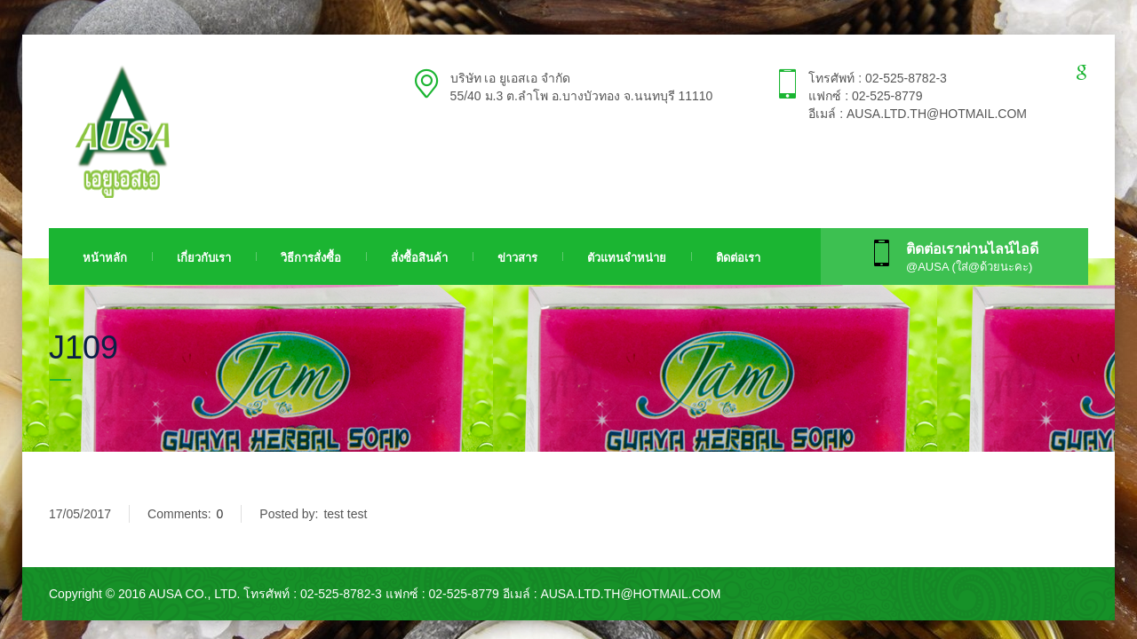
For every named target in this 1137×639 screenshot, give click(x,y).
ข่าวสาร (517, 257)
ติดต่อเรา (738, 257)
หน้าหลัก (105, 257)
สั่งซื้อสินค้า (419, 257)
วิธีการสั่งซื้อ (311, 257)
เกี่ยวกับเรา (204, 257)
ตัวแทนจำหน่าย (626, 257)
